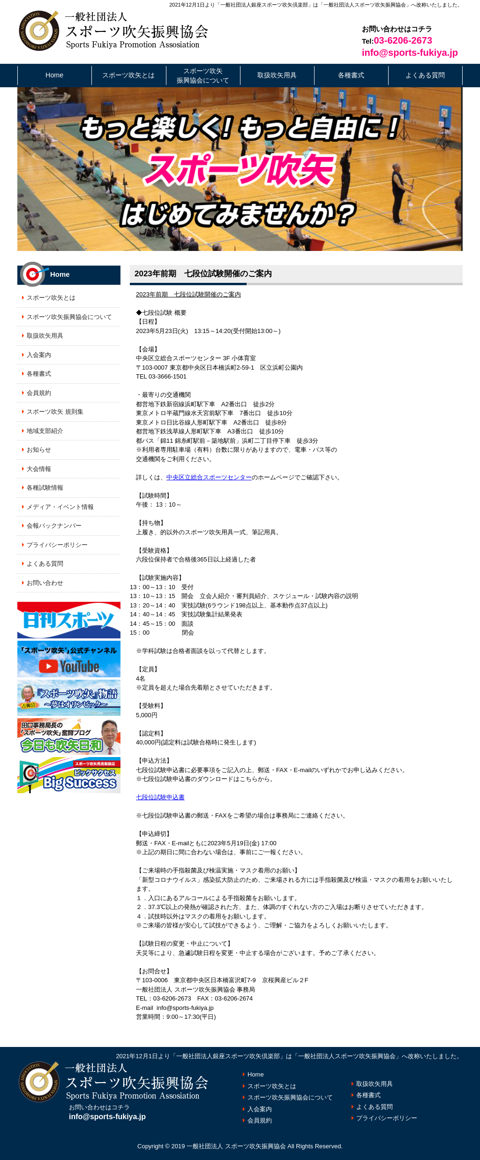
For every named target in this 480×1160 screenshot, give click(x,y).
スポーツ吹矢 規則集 (55, 411)
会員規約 (39, 392)
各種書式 (351, 75)
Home (54, 75)
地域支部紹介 (45, 430)
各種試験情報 (45, 487)
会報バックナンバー (54, 525)
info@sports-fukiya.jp (410, 52)
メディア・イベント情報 (60, 506)
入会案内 (39, 354)
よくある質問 (425, 75)
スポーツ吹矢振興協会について (203, 75)
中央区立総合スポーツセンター (209, 477)
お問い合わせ (45, 582)
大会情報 (39, 468)
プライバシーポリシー (57, 544)
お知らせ (39, 449)
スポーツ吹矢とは (128, 75)
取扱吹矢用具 (277, 75)
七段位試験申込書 (160, 797)
